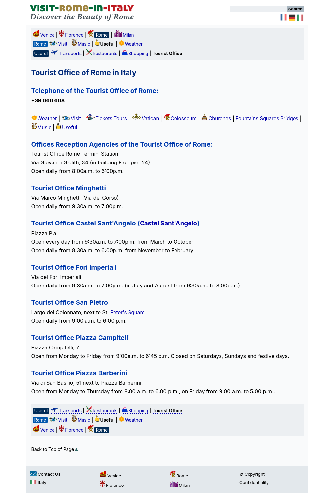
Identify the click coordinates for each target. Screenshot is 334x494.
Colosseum (180, 119)
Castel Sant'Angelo (168, 223)
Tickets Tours (106, 119)
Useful (66, 127)
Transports (66, 53)
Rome (179, 475)
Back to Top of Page (55, 449)
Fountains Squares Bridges (267, 119)
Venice (44, 35)
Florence (71, 35)
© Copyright (252, 474)
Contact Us (45, 474)
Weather (131, 44)
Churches (216, 119)
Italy (38, 482)
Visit (58, 44)
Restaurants (101, 53)
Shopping (135, 53)
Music (80, 44)
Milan (124, 35)
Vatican (145, 119)
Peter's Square (127, 312)
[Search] (258, 9)
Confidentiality (254, 482)
